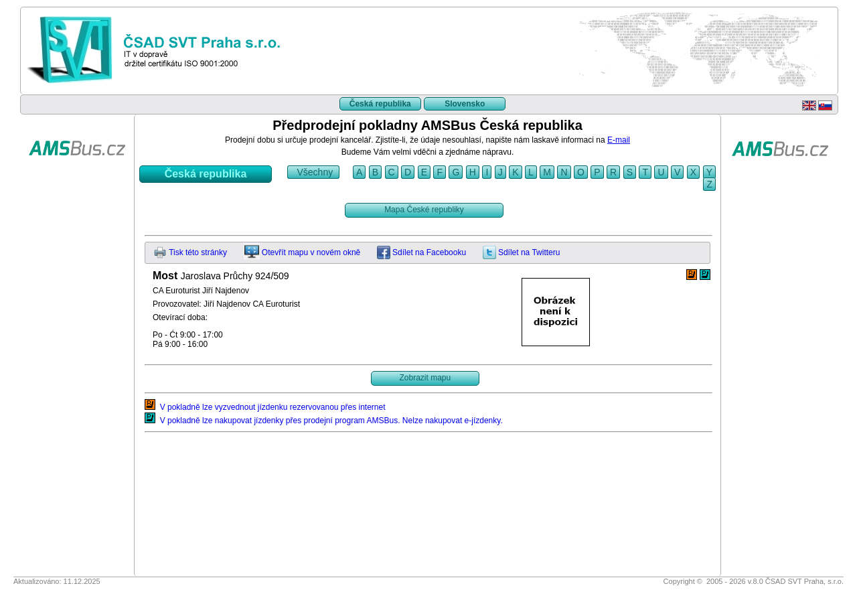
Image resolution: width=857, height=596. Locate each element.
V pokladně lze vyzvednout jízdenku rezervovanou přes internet (265, 407)
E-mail (618, 140)
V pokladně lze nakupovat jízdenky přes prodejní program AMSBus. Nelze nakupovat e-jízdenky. (324, 420)
